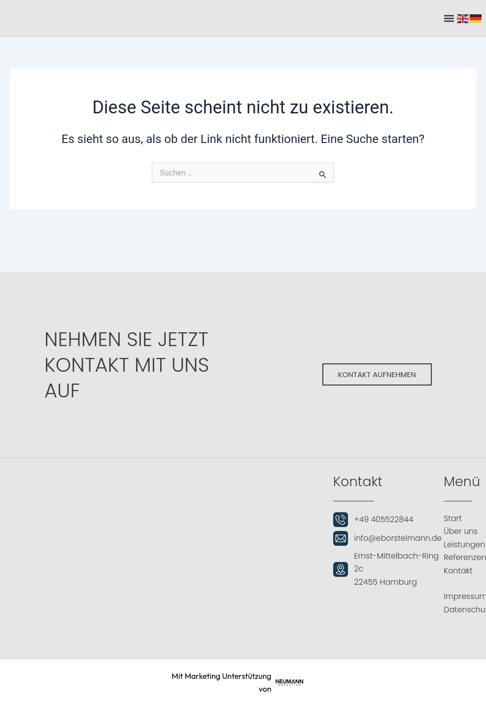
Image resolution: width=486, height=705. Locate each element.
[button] (449, 18)
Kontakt (458, 570)
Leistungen (465, 544)
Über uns (461, 531)
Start (453, 518)
